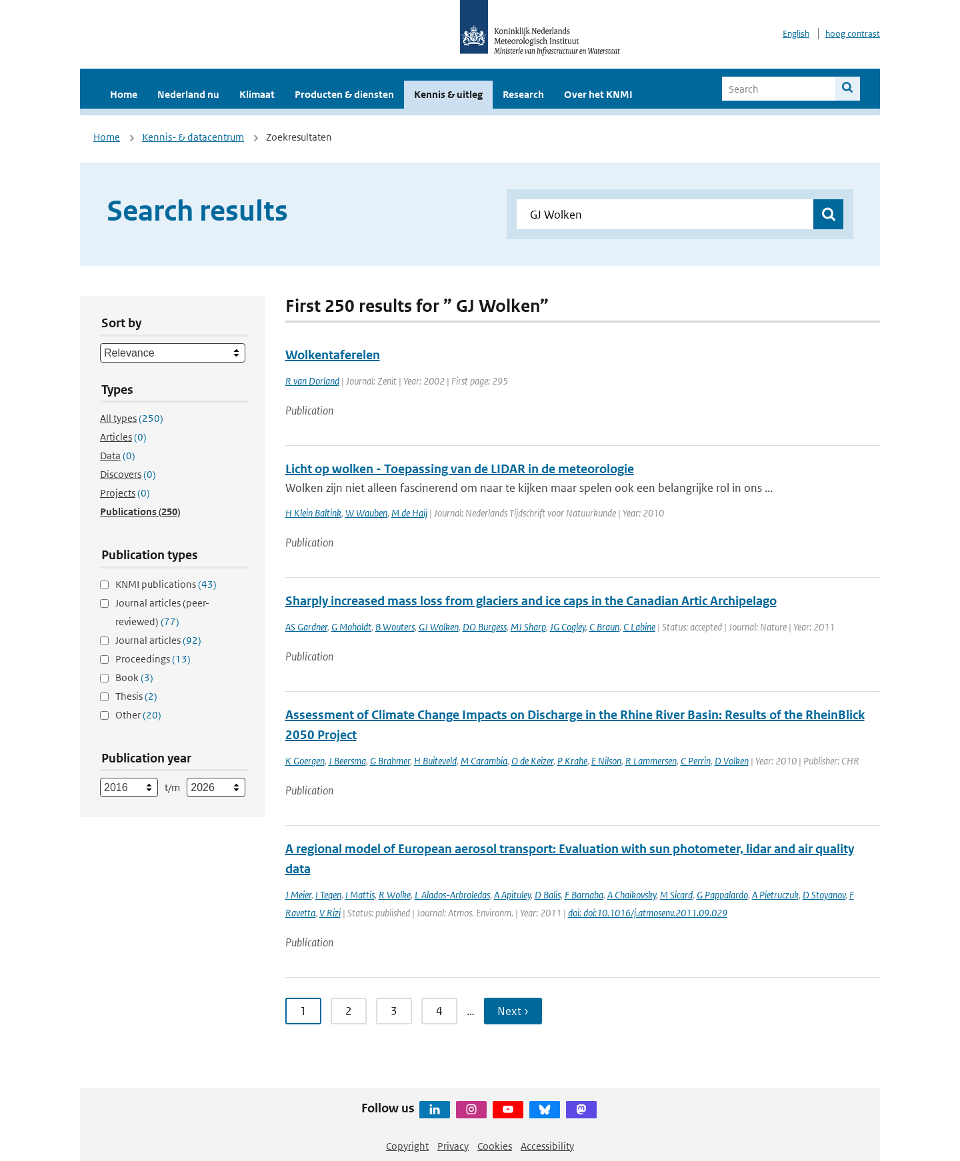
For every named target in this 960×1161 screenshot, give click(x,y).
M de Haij (409, 513)
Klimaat (257, 94)
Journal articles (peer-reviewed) (162, 612)
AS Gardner (306, 626)
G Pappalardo (722, 894)
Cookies (494, 1146)
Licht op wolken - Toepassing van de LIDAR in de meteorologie (459, 469)
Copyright (407, 1146)
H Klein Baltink (313, 513)
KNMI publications (166, 584)
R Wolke (395, 894)
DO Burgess (485, 626)
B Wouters (395, 626)
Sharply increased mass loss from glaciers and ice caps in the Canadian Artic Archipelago (531, 600)
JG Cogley (567, 626)
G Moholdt (351, 626)
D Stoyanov (824, 894)
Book (134, 677)
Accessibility (547, 1146)
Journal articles (158, 640)
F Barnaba (584, 894)
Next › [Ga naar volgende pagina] (513, 1011)
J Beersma (347, 760)
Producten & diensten (344, 94)
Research (523, 94)
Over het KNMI (598, 94)
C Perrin (696, 760)
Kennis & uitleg (448, 94)
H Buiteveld (435, 760)
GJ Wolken (439, 626)
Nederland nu (188, 94)
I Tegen (328, 894)
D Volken (732, 760)
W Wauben (366, 513)
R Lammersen (651, 760)
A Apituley (512, 894)
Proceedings (153, 658)
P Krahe (572, 760)
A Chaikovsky (631, 894)
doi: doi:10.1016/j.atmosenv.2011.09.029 (647, 912)
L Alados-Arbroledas (452, 894)
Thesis (136, 696)
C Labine (639, 626)
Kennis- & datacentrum (193, 137)
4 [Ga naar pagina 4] (439, 1011)
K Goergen (305, 760)
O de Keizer (532, 760)
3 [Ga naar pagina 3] (394, 1011)
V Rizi (330, 912)
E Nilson (606, 760)
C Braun (604, 626)
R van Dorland (312, 381)
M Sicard (676, 894)
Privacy (453, 1146)
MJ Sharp (528, 626)
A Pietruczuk (775, 894)
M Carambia (484, 760)
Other (138, 714)
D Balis (548, 894)
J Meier (298, 894)
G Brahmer (390, 760)
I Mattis (360, 894)
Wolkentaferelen (332, 355)
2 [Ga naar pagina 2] (348, 1011)
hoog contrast (852, 33)
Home (123, 94)
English (796, 33)
